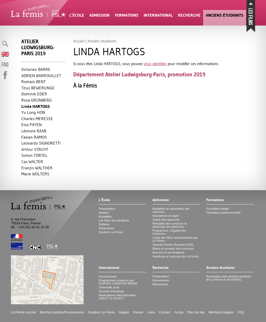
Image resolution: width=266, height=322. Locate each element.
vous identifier (155, 63)
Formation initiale (217, 208)
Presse (138, 312)
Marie (35, 173)
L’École (76, 15)
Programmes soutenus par (118, 282)
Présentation (107, 208)
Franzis (36, 167)
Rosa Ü (36, 100)
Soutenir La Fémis (111, 232)
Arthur (34, 149)
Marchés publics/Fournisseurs (62, 312)
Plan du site (196, 312)
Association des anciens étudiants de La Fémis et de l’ (228, 278)
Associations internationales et (117, 297)
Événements (160, 280)
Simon (34, 155)
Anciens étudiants (224, 15)
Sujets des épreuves (165, 219)
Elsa (31, 124)
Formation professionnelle (223, 212)
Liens (151, 312)
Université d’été (109, 287)
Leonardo (41, 143)
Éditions (104, 224)
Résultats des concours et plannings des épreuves (169, 225)
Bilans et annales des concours (173, 248)
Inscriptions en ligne (165, 215)
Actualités (105, 216)
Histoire (104, 212)
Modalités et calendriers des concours (171, 210)
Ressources (160, 284)
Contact (164, 312)
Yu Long (33, 112)
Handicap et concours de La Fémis (175, 256)
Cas (32, 161)
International (158, 15)
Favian (34, 137)
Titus (38, 87)
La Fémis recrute (23, 312)
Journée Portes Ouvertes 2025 (172, 244)
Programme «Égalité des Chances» (169, 232)
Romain (33, 81)
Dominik (34, 93)
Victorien (35, 69)
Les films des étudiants (114, 220)
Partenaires (106, 228)
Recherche (189, 15)
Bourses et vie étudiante (168, 252)
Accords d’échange (111, 291)
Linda (35, 106)
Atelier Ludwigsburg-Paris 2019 (37, 48)
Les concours (108, 276)
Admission (99, 15)
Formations (126, 15)
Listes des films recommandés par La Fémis (175, 239)
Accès (178, 312)
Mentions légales (221, 312)
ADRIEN (41, 75)
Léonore (33, 130)
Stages (124, 312)
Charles (37, 118)
